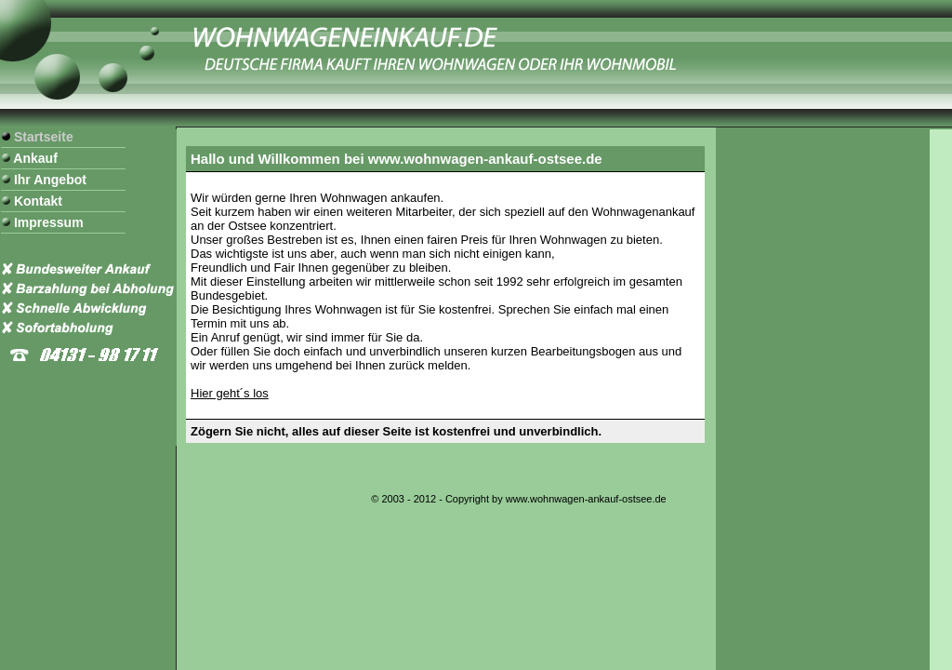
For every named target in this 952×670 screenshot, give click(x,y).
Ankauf (34, 158)
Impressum (47, 222)
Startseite (41, 136)
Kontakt (36, 201)
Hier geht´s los (230, 393)
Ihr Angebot (48, 179)
